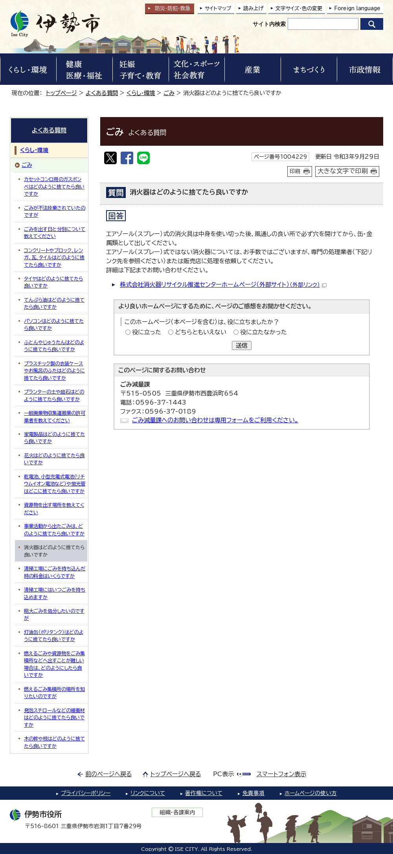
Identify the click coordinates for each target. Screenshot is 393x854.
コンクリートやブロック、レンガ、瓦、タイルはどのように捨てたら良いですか (54, 257)
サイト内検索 (269, 24)
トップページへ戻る (176, 774)
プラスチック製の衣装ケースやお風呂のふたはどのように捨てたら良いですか (54, 370)
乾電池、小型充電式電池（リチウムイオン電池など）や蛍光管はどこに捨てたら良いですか (54, 483)
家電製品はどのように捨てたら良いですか (54, 437)
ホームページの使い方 (311, 793)
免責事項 (253, 793)
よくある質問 (102, 93)
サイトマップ (218, 8)
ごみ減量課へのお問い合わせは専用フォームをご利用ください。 (215, 420)
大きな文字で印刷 (343, 171)
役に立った (146, 332)
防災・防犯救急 (172, 8)
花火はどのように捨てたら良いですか (54, 459)
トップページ (61, 93)
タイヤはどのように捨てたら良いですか (53, 282)
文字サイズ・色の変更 (298, 8)
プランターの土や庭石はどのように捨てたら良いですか (54, 395)
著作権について (203, 793)
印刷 (295, 171)
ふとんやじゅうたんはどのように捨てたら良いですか (54, 346)
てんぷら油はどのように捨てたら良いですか (54, 303)
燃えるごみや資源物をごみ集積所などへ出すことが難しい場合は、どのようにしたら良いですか (54, 664)
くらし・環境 (141, 93)
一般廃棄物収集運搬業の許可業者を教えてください (54, 416)
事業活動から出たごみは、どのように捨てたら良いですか (54, 529)
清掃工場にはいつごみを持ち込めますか (54, 593)
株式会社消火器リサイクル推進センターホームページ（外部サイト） (223, 285)
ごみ (168, 93)
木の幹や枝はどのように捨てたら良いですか (54, 742)
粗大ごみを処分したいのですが (54, 614)
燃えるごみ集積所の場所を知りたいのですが (54, 692)
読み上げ (253, 8)
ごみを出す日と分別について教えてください (54, 232)
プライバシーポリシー (85, 793)
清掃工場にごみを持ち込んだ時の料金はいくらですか (54, 572)
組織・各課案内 (177, 812)
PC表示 (223, 774)
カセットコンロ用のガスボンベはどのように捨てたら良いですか (54, 186)
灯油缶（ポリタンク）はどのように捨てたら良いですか (53, 635)
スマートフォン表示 (281, 774)
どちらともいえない (200, 332)
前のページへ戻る (108, 774)
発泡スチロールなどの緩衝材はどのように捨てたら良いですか (54, 717)
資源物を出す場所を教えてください (54, 508)
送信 (242, 345)
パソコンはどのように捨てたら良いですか (54, 324)
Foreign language (357, 8)
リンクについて (147, 793)
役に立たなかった (263, 332)
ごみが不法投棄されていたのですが (54, 211)
